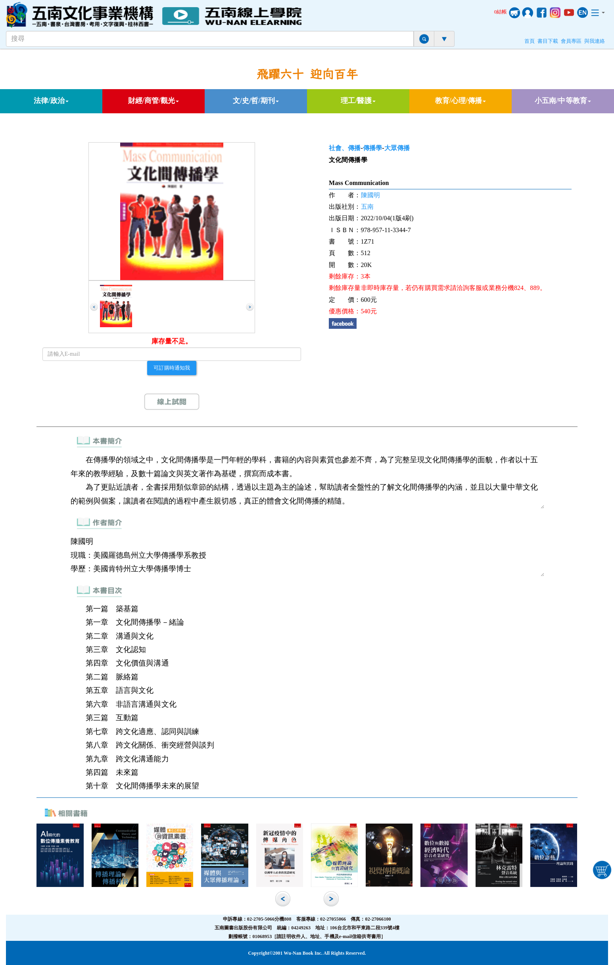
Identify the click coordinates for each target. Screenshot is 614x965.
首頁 (529, 41)
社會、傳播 (345, 148)
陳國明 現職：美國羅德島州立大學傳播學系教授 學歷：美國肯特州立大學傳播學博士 (307, 555)
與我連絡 (594, 41)
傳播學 (372, 148)
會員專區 (571, 41)
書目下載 (547, 41)
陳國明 (370, 195)
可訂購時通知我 (172, 367)
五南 (367, 206)
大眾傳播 (397, 148)
